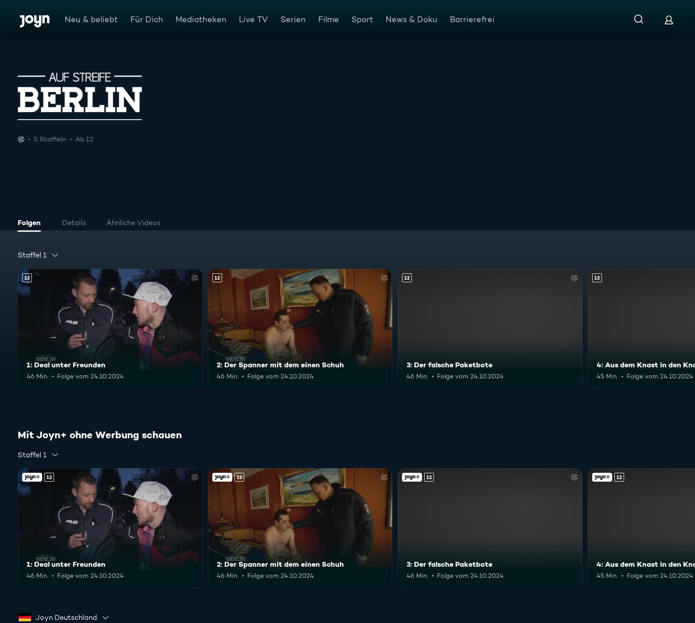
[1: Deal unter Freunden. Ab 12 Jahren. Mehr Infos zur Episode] (110, 329)
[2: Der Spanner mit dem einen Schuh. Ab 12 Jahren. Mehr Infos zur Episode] (300, 329)
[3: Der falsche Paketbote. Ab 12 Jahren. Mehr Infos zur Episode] (490, 329)
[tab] (31, 224)
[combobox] (38, 255)
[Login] (669, 19)
